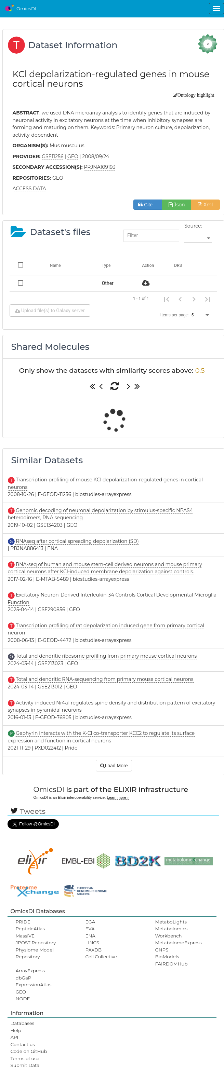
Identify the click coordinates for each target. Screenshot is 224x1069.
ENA (90, 935)
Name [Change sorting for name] (55, 265)
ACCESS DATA (29, 189)
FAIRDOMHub (171, 964)
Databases (23, 1023)
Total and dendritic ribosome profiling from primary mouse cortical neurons (106, 656)
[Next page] (194, 298)
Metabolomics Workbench (171, 932)
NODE (23, 998)
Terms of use (25, 1058)
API (14, 1037)
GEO (21, 992)
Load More (114, 765)
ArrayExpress (30, 970)
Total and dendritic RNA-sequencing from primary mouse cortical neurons (104, 679)
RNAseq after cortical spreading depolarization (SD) (77, 541)
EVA (90, 928)
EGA (90, 921)
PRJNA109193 (99, 167)
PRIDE (23, 921)
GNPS (161, 949)
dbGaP (23, 978)
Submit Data (25, 1065)
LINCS (92, 942)
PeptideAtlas (30, 928)
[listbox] (198, 238)
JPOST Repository (36, 942)
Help (16, 1030)
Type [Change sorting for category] (106, 265)
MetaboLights (171, 921)
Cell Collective (101, 956)
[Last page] (207, 298)
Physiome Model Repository (35, 953)
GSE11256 (52, 156)
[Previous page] (180, 298)
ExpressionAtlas (34, 984)
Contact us (23, 1044)
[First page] (166, 298)
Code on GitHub (29, 1051)
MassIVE (25, 935)
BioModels (167, 956)
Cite (148, 204)
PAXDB (93, 949)
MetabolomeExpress (178, 942)
